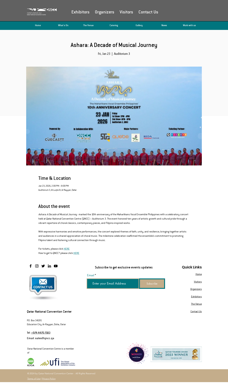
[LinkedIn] (49, 266)
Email (90, 275)
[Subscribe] (152, 283)
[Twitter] (43, 266)
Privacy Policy (49, 378)
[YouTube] (55, 266)
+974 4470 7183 (40, 332)
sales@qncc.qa (44, 338)
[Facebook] (30, 266)
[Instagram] (37, 266)
